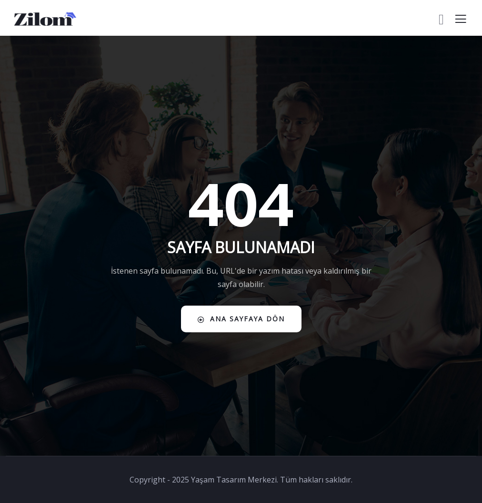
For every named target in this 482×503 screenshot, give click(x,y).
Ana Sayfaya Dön (241, 318)
